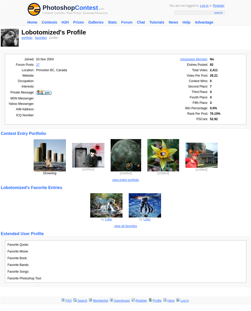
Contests (49, 22)
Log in (204, 6)
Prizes (78, 22)
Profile (157, 300)
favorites (41, 38)
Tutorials (156, 22)
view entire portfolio (125, 180)
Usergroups (122, 300)
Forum (127, 22)
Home (32, 22)
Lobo (108, 219)
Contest (86, 7)
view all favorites (125, 226)
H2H (65, 22)
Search (82, 300)
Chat (141, 22)
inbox (171, 300)
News (173, 22)
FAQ (69, 300)
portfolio (27, 38)
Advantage (204, 22)
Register (219, 6)
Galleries (96, 22)
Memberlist (100, 300)
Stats (112, 22)
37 (38, 65)
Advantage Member (193, 59)
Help (186, 22)
